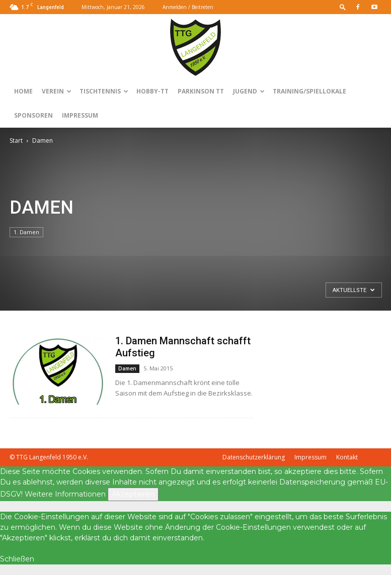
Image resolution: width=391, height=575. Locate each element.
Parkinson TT (201, 91)
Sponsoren (33, 115)
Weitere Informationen (65, 494)
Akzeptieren (133, 494)
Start (16, 140)
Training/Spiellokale (309, 91)
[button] (342, 7)
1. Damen (26, 232)
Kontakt (347, 457)
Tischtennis (104, 91)
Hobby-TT (152, 91)
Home (23, 91)
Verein (56, 91)
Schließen (17, 558)
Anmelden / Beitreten (188, 7)
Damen (127, 368)
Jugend (249, 91)
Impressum (80, 115)
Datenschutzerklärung (253, 457)
